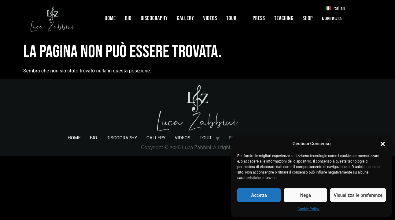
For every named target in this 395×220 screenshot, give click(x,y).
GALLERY (185, 18)
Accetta (259, 195)
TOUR (234, 18)
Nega (305, 195)
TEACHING (283, 18)
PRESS (259, 18)
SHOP (307, 18)
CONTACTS (332, 18)
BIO (128, 18)
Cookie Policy (308, 209)
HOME (110, 18)
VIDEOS (210, 18)
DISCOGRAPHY (154, 18)
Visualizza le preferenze (358, 195)
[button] (383, 144)
